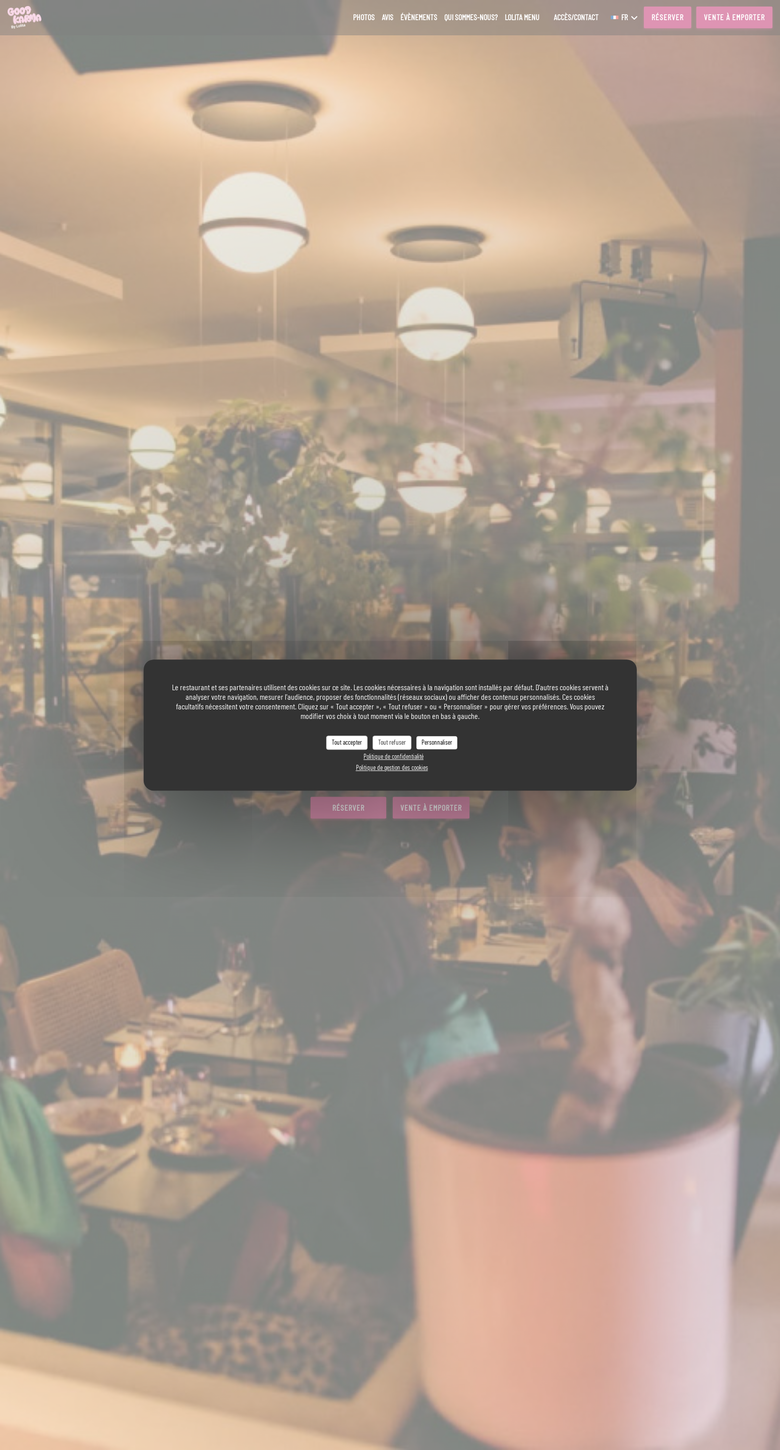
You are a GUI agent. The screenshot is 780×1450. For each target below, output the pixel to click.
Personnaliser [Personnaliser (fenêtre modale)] (437, 742)
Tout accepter (347, 742)
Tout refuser (392, 742)
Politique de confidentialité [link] (394, 756)
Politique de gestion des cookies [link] (392, 767)
